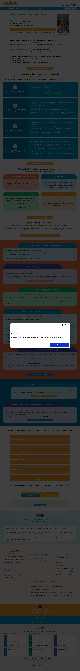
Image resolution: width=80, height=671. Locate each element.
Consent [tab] (20, 329)
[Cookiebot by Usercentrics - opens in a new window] (63, 325)
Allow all (59, 344)
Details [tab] (40, 329)
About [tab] (59, 329)
